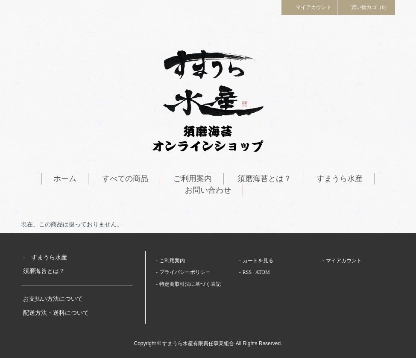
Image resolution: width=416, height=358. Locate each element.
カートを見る (258, 261)
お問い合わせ (208, 190)
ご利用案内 (192, 178)
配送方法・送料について (56, 313)
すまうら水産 (339, 178)
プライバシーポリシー (185, 272)
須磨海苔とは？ (264, 178)
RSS (247, 272)
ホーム (64, 178)
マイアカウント (309, 6)
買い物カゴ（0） (366, 6)
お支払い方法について (53, 299)
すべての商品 (125, 178)
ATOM (262, 272)
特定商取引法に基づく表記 (190, 284)
